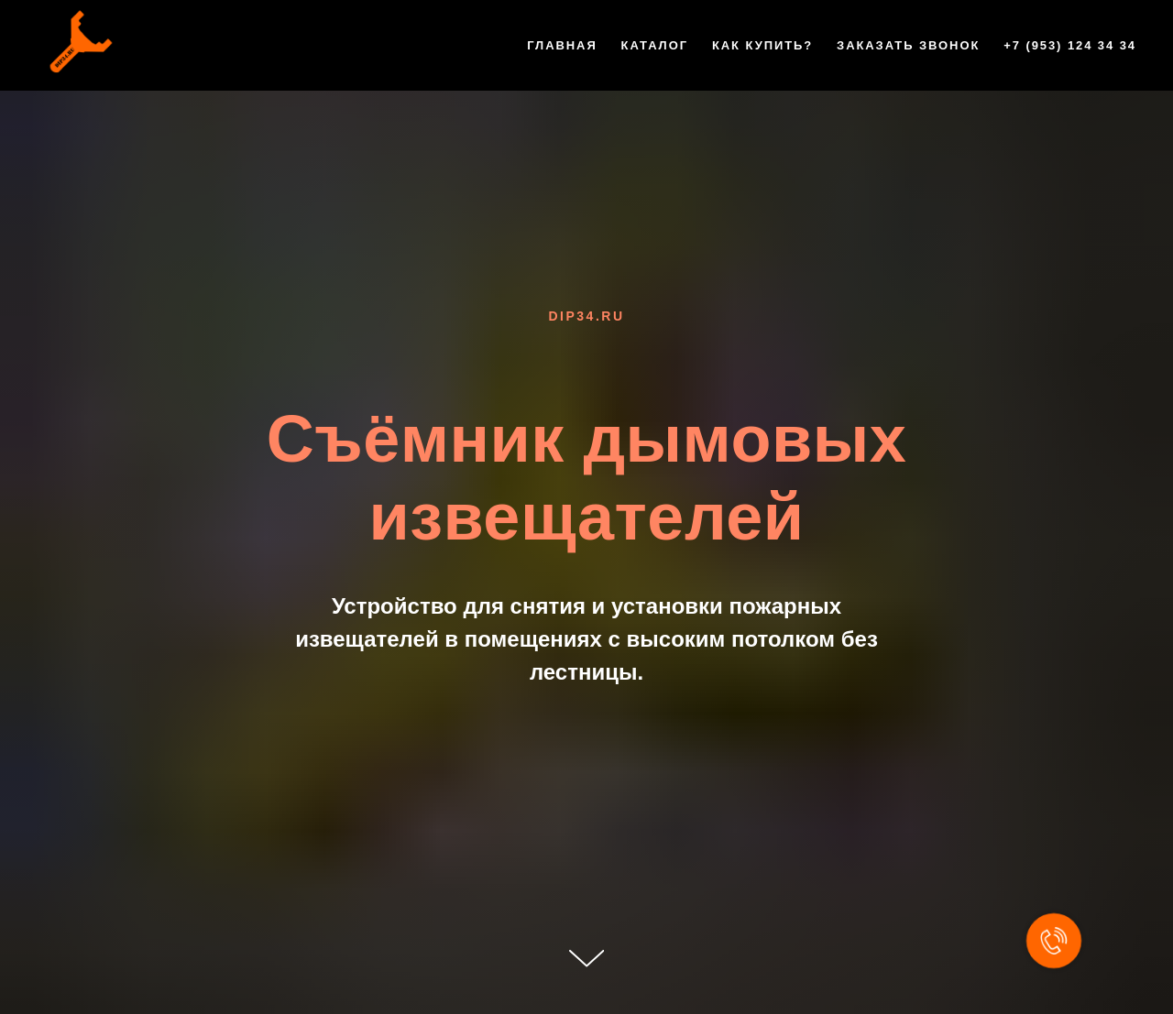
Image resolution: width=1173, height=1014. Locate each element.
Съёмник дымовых (586, 438)
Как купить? (762, 45)
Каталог (654, 45)
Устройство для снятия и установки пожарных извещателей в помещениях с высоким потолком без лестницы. (586, 639)
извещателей (587, 516)
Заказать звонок (908, 45)
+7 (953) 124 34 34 (1069, 45)
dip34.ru (586, 316)
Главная (562, 45)
